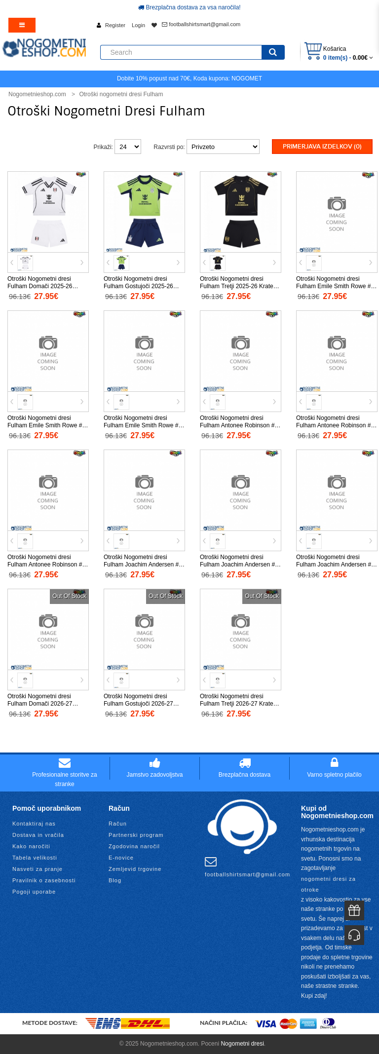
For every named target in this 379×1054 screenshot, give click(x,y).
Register (115, 25)
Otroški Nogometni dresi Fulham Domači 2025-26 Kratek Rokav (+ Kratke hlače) (46, 286)
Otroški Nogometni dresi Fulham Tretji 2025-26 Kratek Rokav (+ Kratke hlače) (238, 286)
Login (138, 25)
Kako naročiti (31, 846)
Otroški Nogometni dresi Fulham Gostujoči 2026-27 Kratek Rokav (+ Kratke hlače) (143, 704)
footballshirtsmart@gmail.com (201, 24)
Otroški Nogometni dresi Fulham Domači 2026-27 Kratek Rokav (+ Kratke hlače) (46, 704)
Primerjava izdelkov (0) (322, 147)
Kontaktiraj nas (34, 824)
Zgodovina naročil (134, 846)
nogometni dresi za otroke (328, 884)
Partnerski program (136, 835)
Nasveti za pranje (37, 869)
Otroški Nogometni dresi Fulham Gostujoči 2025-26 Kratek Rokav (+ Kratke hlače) (143, 286)
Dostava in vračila (38, 835)
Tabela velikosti (34, 858)
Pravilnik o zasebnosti (44, 880)
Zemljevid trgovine (135, 869)
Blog (115, 880)
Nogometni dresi (242, 1043)
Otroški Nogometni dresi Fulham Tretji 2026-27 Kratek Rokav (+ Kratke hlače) (238, 704)
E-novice (121, 858)
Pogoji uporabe (34, 892)
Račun (118, 824)
